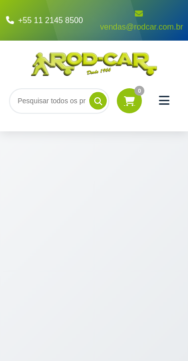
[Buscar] (59, 100)
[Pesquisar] (98, 101)
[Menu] (164, 100)
